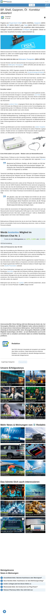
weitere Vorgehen (40, 127)
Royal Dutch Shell (15, 23)
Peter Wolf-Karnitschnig (42, 485)
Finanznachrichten (23, 362)
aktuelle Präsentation (10, 266)
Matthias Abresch (43, 371)
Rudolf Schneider (18, 485)
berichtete (10, 271)
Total (25, 25)
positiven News (13, 104)
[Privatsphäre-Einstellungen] (4, 611)
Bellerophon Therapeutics (27, 59)
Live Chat (37, 94)
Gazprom (37, 23)
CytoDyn (21, 282)
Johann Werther (18, 501)
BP (8, 25)
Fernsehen (44, 159)
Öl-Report (26, 29)
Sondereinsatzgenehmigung (36, 72)
